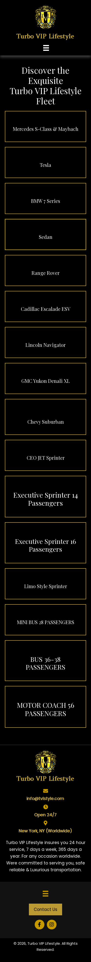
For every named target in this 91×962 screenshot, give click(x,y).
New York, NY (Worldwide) (45, 831)
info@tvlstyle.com (45, 798)
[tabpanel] (45, 856)
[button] (45, 909)
